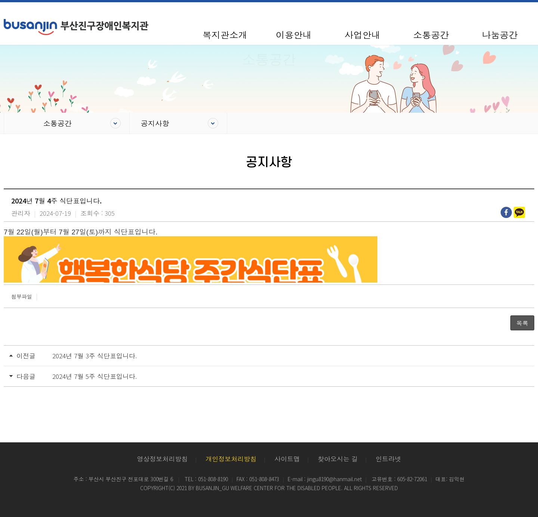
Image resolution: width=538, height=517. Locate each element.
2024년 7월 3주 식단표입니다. (94, 355)
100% (512, 12)
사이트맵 (485, 12)
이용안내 (294, 34)
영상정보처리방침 (162, 458)
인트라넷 (388, 458)
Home (18, 123)
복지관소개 (224, 34)
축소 (498, 12)
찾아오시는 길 (338, 458)
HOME (472, 12)
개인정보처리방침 (231, 458)
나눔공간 (500, 34)
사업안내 (362, 34)
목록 (522, 322)
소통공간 (431, 34)
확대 (527, 12)
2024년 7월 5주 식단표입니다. (94, 376)
